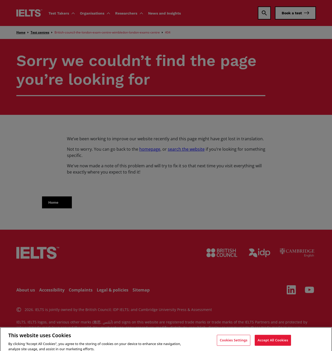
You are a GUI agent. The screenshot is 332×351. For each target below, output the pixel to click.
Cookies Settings (233, 344)
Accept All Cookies (273, 344)
